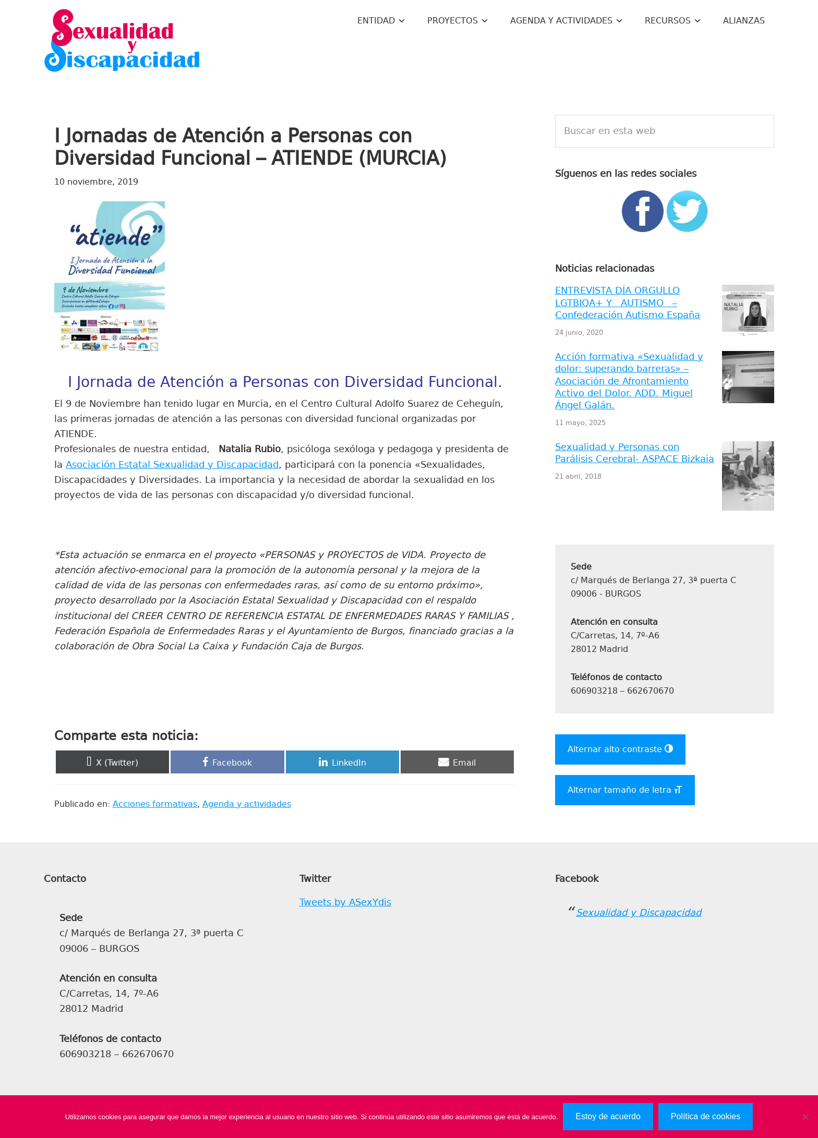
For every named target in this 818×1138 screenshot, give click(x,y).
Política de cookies (705, 1116)
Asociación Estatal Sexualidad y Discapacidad (172, 464)
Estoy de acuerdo (608, 1116)
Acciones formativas (155, 804)
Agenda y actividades (246, 804)
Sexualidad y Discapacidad (122, 41)
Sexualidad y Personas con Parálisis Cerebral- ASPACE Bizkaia (634, 453)
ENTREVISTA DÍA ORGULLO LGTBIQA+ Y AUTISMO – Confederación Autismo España (627, 303)
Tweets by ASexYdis (345, 902)
